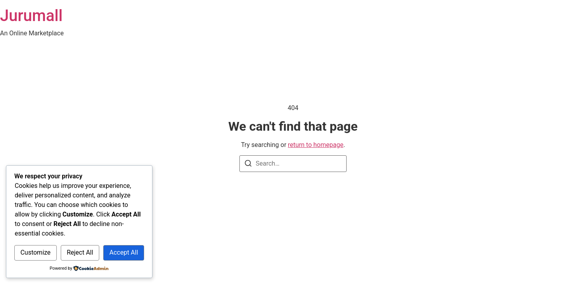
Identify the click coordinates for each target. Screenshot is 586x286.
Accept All (123, 252)
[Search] (248, 164)
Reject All (80, 252)
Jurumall (31, 15)
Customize (35, 252)
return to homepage (315, 145)
